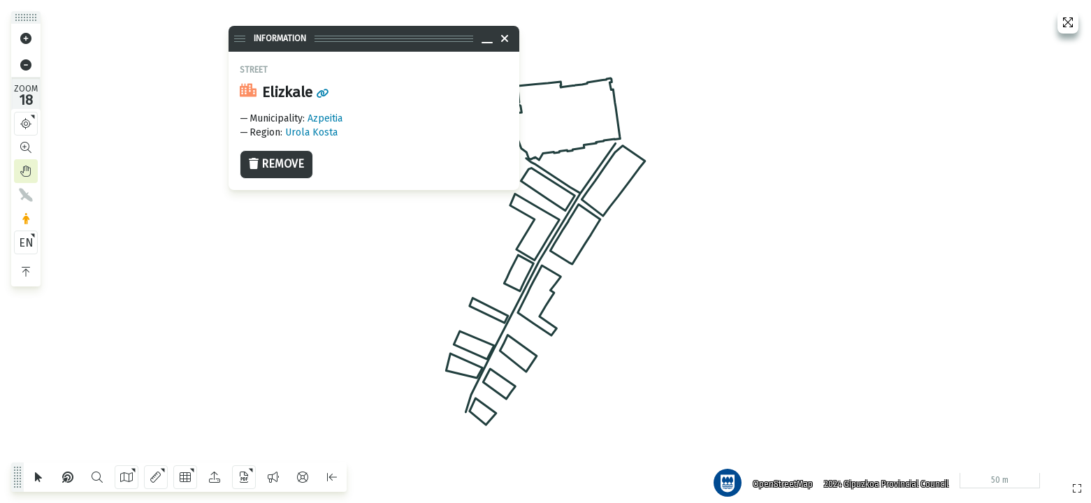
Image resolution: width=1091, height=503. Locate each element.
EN (26, 242)
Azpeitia (325, 118)
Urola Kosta (311, 132)
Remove (276, 163)
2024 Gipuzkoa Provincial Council (880, 478)
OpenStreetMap (777, 478)
